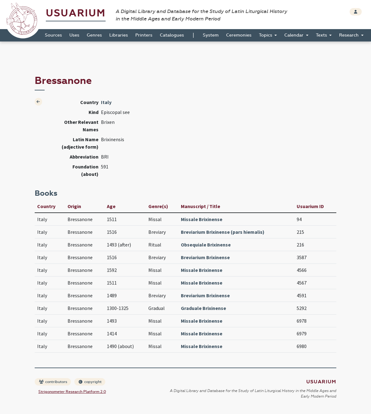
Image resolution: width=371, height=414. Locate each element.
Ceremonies (238, 35)
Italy (106, 102)
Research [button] (349, 35)
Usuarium (76, 13)
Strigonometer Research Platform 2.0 (72, 392)
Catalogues (172, 35)
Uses (74, 35)
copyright (90, 382)
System (211, 35)
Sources (53, 35)
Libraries (118, 35)
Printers (143, 35)
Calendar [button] (294, 35)
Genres (94, 35)
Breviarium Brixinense (205, 257)
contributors (53, 382)
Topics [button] (266, 35)
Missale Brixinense (201, 219)
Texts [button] (322, 35)
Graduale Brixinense (203, 308)
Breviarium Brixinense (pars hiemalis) (222, 232)
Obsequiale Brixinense (206, 245)
